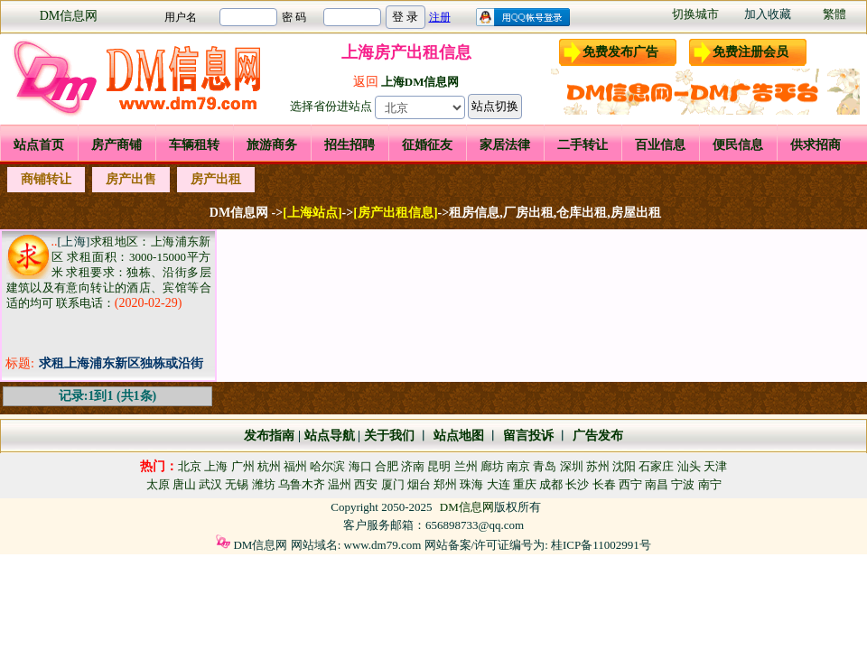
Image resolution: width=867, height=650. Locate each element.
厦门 (393, 484)
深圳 (571, 466)
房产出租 (216, 179)
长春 (604, 484)
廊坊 (492, 466)
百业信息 (660, 145)
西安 (366, 484)
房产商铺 (116, 145)
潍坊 (263, 484)
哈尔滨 (327, 466)
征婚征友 (427, 145)
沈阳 (624, 466)
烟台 (419, 484)
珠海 (471, 484)
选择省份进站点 (331, 106)
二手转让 (582, 145)
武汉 (210, 484)
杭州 (269, 466)
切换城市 (695, 14)
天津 (715, 466)
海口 (360, 466)
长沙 (577, 484)
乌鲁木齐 (301, 484)
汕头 (689, 466)
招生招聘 (349, 145)
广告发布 (598, 435)
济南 (412, 466)
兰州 (466, 466)
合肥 (386, 466)
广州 (243, 466)
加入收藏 (767, 14)
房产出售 (131, 179)
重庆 (524, 484)
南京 (518, 466)
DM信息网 (69, 16)
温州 (339, 484)
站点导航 (329, 435)
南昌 (656, 484)
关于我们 (389, 435)
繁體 (834, 14)
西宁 (630, 484)
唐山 (184, 484)
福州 (295, 466)
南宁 (710, 484)
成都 (551, 484)
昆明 (439, 466)
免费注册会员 (750, 52)
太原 (158, 484)
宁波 (683, 484)
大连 (498, 484)
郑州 (445, 484)
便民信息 (738, 145)
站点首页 (39, 145)
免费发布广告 (620, 52)
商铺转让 (46, 179)
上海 (216, 466)
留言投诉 (528, 435)
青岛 (544, 466)
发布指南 (269, 435)
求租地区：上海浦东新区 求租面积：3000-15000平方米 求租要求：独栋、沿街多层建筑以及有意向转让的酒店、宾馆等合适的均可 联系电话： (108, 272)
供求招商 (815, 145)
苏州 (598, 466)
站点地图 (457, 435)
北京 (189, 466)
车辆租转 (194, 145)
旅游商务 (272, 145)
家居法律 (505, 145)
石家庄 (656, 466)
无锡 (236, 484)
